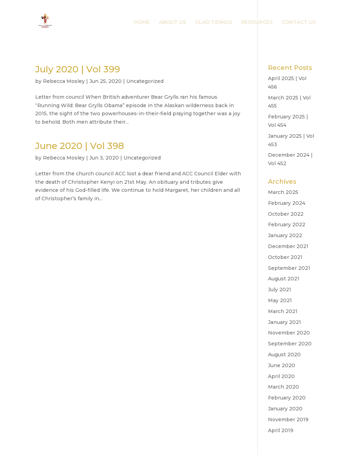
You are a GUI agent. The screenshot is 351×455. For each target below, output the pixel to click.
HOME (142, 22)
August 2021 (283, 278)
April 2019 (280, 430)
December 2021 (288, 246)
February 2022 (286, 224)
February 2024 (286, 203)
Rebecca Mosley (64, 81)
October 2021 (285, 257)
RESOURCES (257, 22)
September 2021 (289, 268)
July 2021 (279, 289)
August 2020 (284, 354)
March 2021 (283, 311)
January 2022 (285, 235)
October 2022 (286, 214)
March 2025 (283, 192)
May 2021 (280, 300)
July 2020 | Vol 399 (77, 69)
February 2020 (287, 398)
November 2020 (289, 333)
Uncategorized (145, 81)
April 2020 (281, 376)
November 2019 (288, 419)
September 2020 (290, 343)
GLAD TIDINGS (213, 22)
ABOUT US (172, 22)
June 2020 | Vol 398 (79, 145)
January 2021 (284, 322)
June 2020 (281, 365)
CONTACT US (299, 22)
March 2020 (283, 387)
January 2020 (285, 408)
